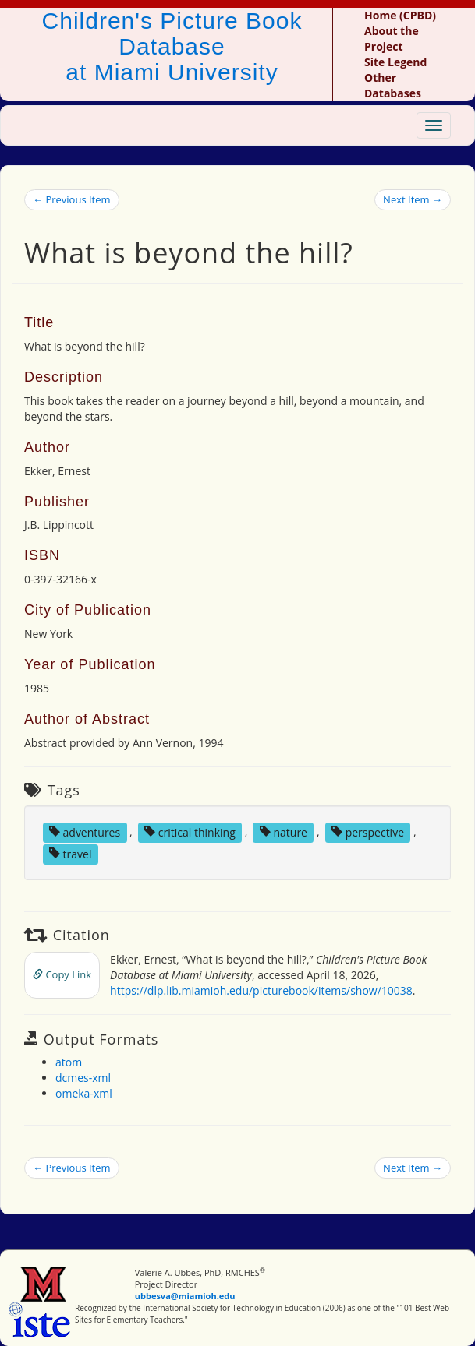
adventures (84, 831)
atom (68, 1062)
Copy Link (62, 974)
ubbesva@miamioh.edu (185, 1296)
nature (283, 831)
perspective (367, 831)
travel (70, 853)
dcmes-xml (83, 1077)
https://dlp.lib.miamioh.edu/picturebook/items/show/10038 (261, 990)
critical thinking (190, 831)
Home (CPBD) (400, 15)
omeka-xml (83, 1093)
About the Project (391, 38)
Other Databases (392, 85)
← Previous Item (72, 199)
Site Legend (395, 62)
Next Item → (412, 199)
